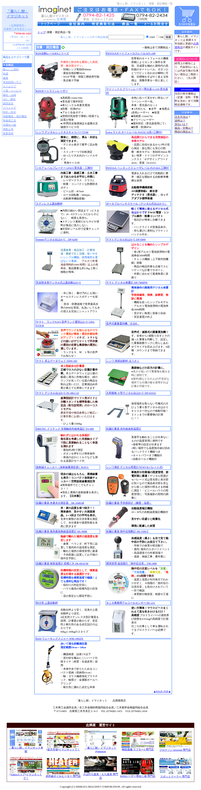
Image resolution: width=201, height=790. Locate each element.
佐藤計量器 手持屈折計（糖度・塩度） (129, 502)
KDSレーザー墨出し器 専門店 (137, 775)
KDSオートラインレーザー (52, 90)
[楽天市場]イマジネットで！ (63, 748)
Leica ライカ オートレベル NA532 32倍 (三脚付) (134, 132)
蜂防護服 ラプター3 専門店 (137, 748)
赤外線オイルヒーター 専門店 (63, 775)
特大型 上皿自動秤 (47, 602)
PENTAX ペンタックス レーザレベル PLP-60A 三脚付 (137, 167)
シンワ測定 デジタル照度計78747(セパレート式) (134, 467)
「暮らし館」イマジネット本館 (26, 748)
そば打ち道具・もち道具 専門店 (100, 774)
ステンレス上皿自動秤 (49, 203)
